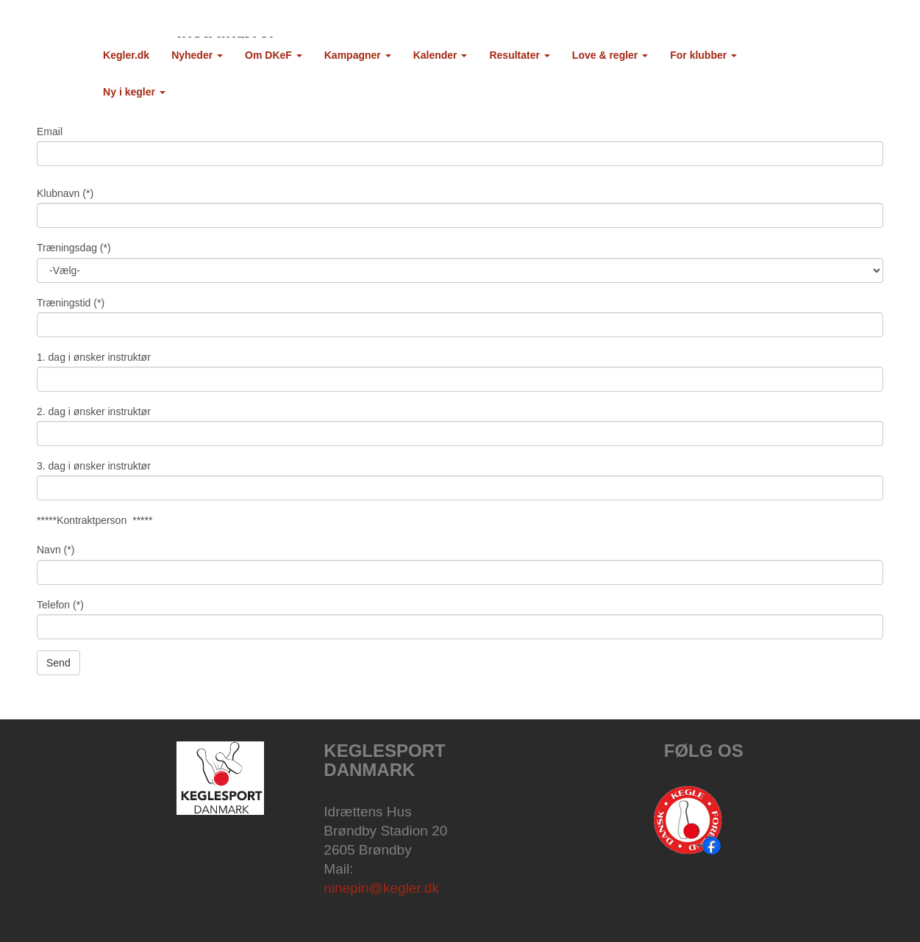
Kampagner (357, 55)
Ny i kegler (134, 92)
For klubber (703, 55)
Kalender (440, 55)
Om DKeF (273, 55)
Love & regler (610, 55)
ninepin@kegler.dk (381, 888)
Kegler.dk (126, 55)
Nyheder (197, 55)
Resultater (519, 55)
